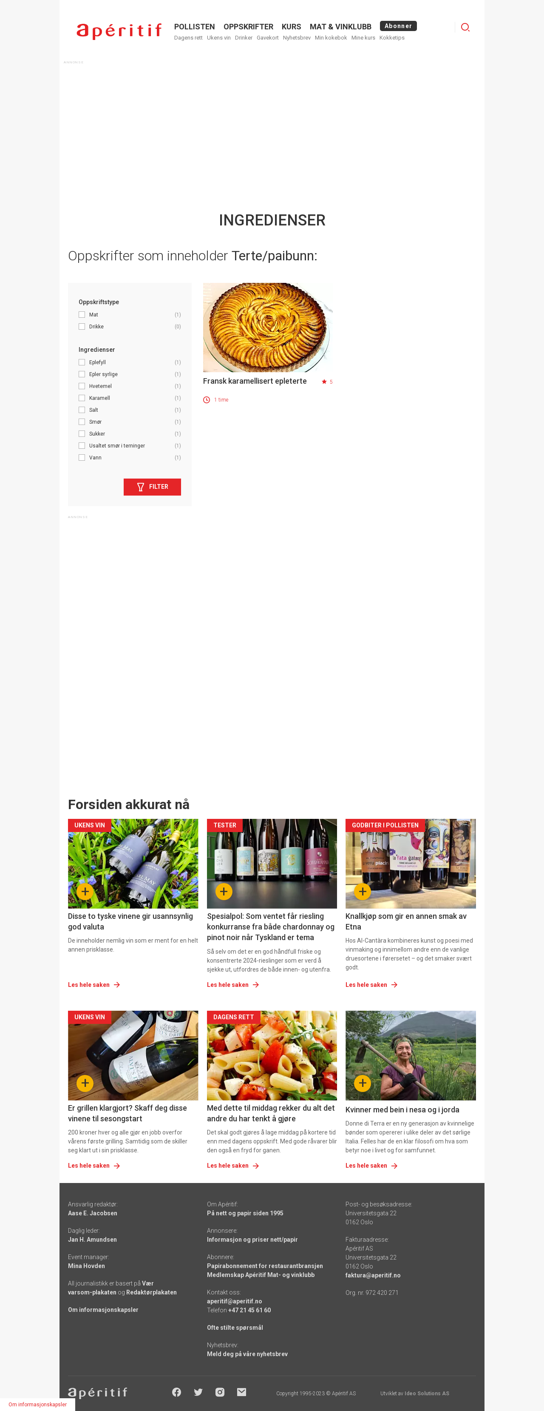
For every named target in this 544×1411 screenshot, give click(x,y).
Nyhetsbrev (297, 37)
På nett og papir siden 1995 (245, 1213)
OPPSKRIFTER (248, 26)
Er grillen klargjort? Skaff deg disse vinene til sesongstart (127, 1113)
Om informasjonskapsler (103, 1309)
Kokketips (392, 37)
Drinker (243, 37)
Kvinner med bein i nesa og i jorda (402, 1109)
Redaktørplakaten (151, 1292)
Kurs (291, 26)
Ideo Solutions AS (427, 1394)
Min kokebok (331, 37)
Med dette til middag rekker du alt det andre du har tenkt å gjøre (271, 1113)
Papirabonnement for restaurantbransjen (265, 1266)
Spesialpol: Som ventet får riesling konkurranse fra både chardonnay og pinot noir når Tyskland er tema (270, 927)
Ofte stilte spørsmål (235, 1327)
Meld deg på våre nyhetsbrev (247, 1354)
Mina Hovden (86, 1266)
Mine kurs (363, 37)
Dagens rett (188, 37)
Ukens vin (219, 37)
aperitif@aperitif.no (234, 1301)
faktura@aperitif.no (373, 1275)
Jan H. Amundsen (92, 1239)
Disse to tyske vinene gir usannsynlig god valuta (130, 921)
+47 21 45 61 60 (249, 1310)
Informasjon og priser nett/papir (252, 1239)
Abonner (398, 26)
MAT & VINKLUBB (340, 26)
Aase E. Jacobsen (92, 1213)
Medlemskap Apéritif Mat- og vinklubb (260, 1274)
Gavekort (268, 37)
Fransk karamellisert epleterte (255, 380)
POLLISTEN (194, 26)
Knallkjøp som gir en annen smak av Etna (406, 921)
